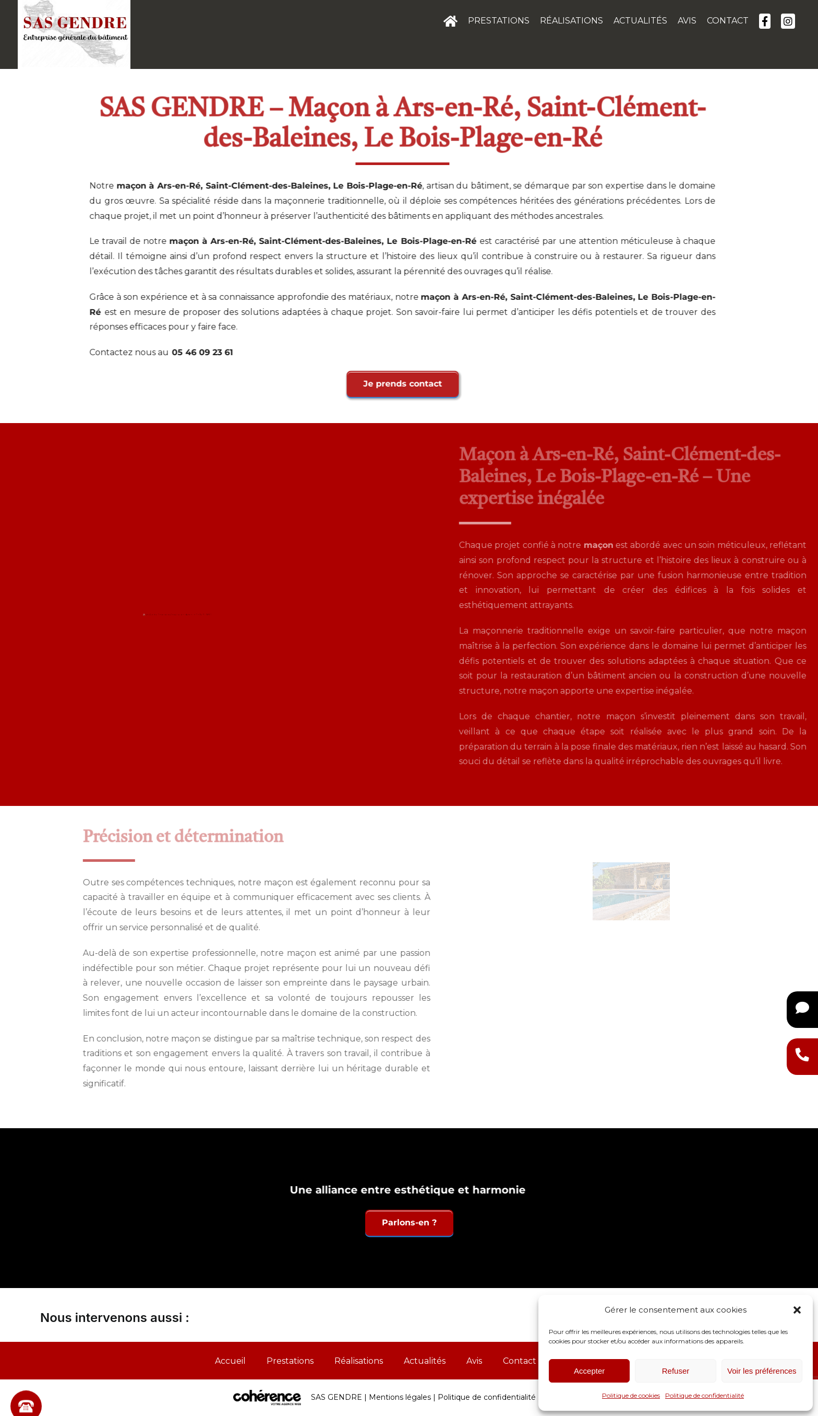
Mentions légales (400, 1397)
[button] (797, 1310)
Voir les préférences (762, 1370)
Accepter (589, 1370)
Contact (519, 1361)
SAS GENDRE (336, 1397)
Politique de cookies (631, 1395)
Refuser (676, 1370)
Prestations (290, 1361)
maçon (134, 186)
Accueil (230, 1361)
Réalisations (358, 1361)
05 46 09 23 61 (205, 352)
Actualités (425, 1361)
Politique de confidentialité (704, 1395)
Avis (474, 1361)
